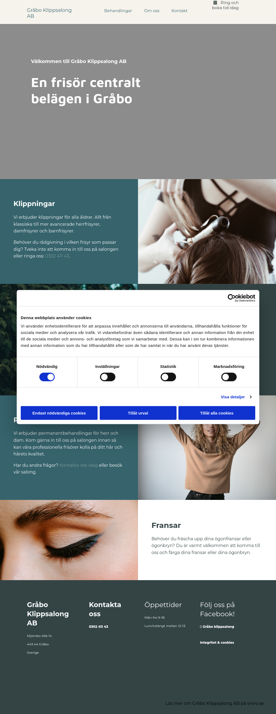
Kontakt (179, 10)
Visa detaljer (233, 396)
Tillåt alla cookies (217, 413)
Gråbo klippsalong (218, 627)
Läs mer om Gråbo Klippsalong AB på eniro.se (214, 703)
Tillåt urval (138, 413)
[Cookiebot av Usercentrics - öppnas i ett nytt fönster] (231, 298)
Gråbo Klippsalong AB (49, 13)
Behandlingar (118, 10)
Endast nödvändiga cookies (59, 413)
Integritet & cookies (217, 642)
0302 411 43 (57, 256)
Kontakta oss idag (79, 465)
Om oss (151, 10)
